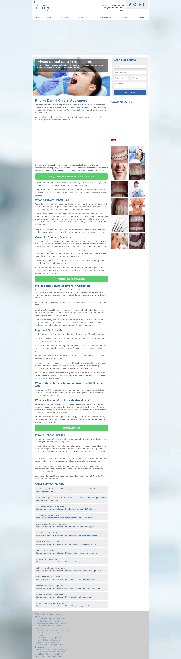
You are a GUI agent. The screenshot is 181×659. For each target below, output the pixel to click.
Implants (49, 17)
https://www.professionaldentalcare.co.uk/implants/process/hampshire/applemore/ (66, 509)
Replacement (83, 17)
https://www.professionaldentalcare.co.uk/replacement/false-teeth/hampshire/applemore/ (68, 571)
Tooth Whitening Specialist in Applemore (51, 633)
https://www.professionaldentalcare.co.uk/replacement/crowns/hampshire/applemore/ (67, 553)
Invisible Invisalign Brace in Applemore (51, 652)
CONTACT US (71, 428)
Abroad (141, 17)
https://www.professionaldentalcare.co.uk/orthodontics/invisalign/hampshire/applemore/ (68, 588)
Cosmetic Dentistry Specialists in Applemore (53, 630)
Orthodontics (105, 17)
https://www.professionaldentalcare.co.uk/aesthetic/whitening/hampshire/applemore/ (67, 535)
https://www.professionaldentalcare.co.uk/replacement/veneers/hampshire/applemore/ (67, 544)
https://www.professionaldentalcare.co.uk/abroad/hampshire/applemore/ (62, 606)
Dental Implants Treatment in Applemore (51, 623)
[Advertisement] (90, 37)
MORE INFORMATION (71, 279)
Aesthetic (64, 17)
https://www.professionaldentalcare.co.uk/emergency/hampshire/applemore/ (64, 597)
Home (38, 17)
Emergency (126, 17)
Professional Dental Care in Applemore (49, 614)
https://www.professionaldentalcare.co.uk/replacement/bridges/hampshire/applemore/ (67, 562)
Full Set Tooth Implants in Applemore (50, 621)
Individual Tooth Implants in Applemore (51, 619)
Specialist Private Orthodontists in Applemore (53, 649)
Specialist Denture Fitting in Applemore (51, 645)
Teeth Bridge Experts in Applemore (49, 642)
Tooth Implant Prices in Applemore (49, 626)
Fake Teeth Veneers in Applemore (49, 638)
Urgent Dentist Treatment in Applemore (49, 654)
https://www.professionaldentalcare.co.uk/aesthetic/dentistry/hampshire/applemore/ (66, 527)
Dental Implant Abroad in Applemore (48, 656)
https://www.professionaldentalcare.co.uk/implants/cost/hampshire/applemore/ (64, 518)
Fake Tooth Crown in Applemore (48, 640)
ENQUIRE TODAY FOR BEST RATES (71, 176)
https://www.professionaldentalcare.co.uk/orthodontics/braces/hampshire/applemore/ (67, 579)
